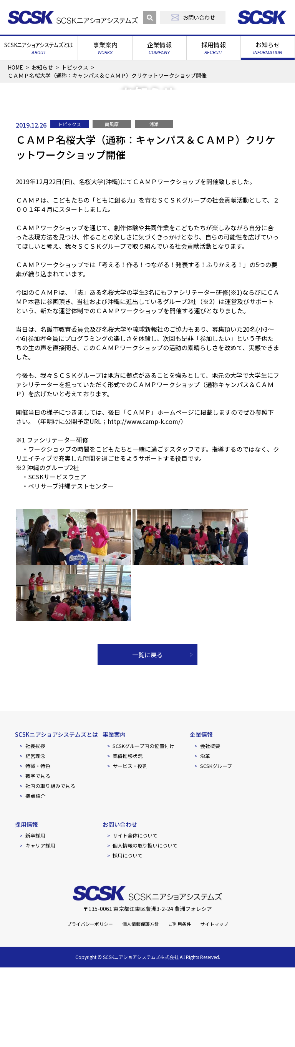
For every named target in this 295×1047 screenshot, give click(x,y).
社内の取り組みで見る (50, 865)
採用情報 (26, 903)
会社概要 (210, 825)
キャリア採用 (40, 925)
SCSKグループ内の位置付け (143, 825)
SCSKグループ (216, 845)
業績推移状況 (128, 835)
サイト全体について (135, 915)
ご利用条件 (179, 1003)
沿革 (205, 835)
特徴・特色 (37, 845)
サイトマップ (214, 1003)
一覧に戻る (147, 734)
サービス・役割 (130, 845)
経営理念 (35, 835)
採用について (128, 935)
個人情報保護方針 (140, 1003)
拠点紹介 (35, 875)
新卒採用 (35, 915)
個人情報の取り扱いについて (145, 925)
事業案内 (114, 814)
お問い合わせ (120, 903)
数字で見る (37, 855)
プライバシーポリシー (90, 1003)
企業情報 (201, 814)
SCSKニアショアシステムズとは (56, 814)
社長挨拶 (35, 825)
